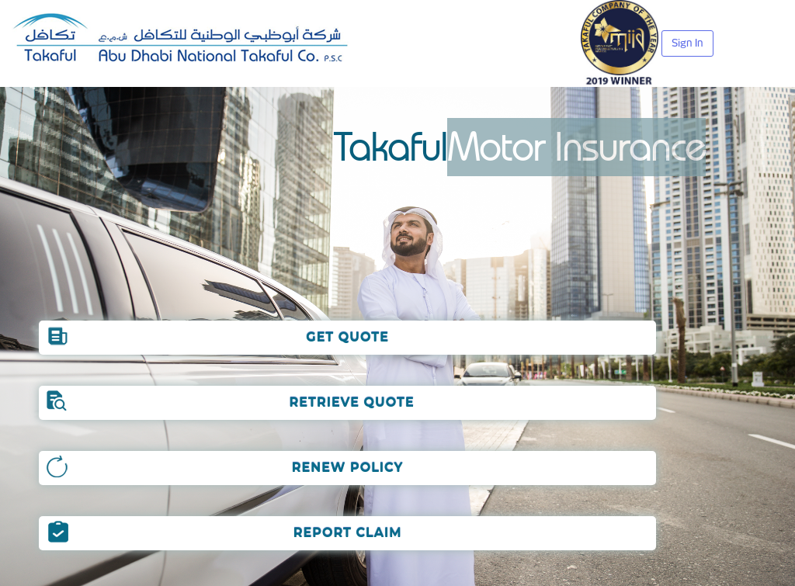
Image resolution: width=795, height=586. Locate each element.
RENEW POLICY (348, 467)
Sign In (687, 43)
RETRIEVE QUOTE (348, 402)
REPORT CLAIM (347, 532)
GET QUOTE (347, 337)
